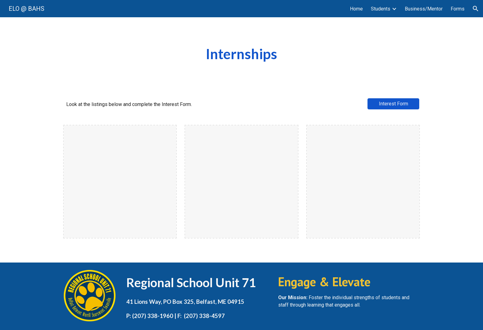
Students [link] (380, 9)
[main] (241, 54)
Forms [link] (458, 9)
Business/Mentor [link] (424, 9)
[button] (475, 8)
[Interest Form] (393, 104)
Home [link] (356, 9)
